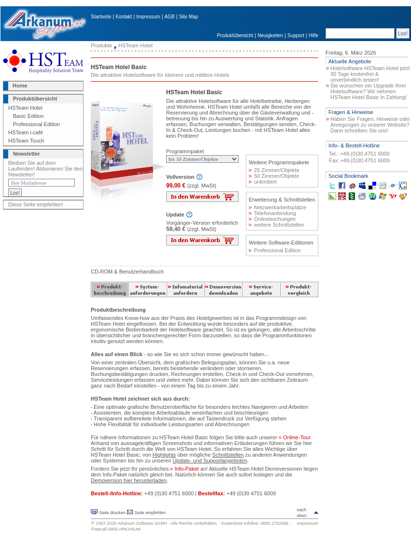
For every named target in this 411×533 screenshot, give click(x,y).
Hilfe (313, 35)
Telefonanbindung (272, 213)
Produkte (101, 45)
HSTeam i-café (25, 132)
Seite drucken (112, 512)
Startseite (101, 16)
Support (295, 35)
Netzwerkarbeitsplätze (277, 207)
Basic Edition (28, 116)
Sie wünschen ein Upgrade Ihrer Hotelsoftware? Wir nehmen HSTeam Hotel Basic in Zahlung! (368, 91)
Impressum (148, 16)
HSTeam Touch (26, 141)
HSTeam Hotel (25, 108)
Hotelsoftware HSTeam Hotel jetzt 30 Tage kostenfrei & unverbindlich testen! (370, 74)
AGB (170, 16)
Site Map (188, 16)
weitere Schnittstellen (276, 225)
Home (20, 85)
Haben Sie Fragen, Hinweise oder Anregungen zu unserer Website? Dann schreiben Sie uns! (370, 124)
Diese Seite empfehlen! (35, 204)
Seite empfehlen (150, 512)
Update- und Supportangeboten (209, 460)
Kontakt (123, 16)
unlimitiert (263, 182)
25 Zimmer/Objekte (274, 170)
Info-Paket (184, 469)
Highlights (164, 455)
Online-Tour (294, 437)
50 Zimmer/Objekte (274, 176)
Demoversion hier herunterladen (129, 480)
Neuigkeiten (270, 35)
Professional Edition (36, 124)
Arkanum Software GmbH (142, 523)
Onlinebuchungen (272, 219)
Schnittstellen (227, 455)
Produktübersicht (235, 35)
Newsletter (26, 154)
